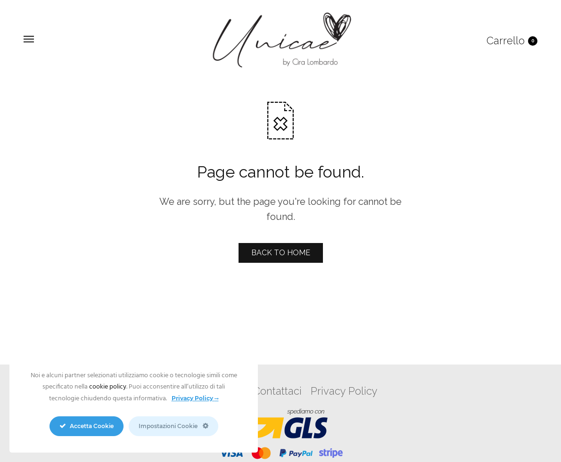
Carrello (512, 40)
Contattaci (277, 391)
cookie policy (107, 386)
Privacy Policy (344, 391)
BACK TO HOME (280, 252)
